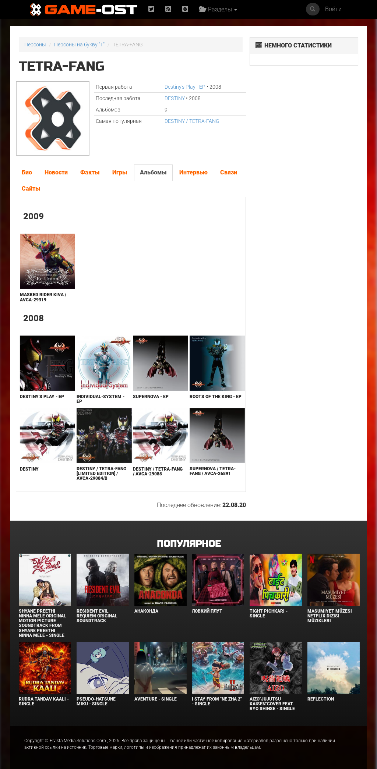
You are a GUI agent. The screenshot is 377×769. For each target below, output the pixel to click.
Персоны (35, 44)
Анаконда (146, 611)
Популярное (189, 544)
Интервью (193, 172)
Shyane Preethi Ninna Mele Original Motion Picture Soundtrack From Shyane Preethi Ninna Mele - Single (42, 623)
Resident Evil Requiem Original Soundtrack (97, 616)
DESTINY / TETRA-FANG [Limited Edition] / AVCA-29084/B (101, 473)
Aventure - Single (155, 699)
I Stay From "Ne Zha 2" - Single (217, 701)
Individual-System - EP (100, 399)
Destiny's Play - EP (185, 87)
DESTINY (175, 98)
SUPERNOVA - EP (151, 396)
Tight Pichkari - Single (269, 614)
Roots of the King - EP (216, 396)
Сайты (31, 188)
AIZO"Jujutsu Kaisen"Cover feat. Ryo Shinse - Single (272, 704)
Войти (333, 9)
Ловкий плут (207, 611)
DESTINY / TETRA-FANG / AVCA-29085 (158, 471)
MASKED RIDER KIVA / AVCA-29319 (43, 297)
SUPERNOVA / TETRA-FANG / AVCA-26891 (213, 471)
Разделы (218, 9)
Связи (228, 172)
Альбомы (153, 172)
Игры (119, 172)
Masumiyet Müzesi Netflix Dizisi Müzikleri (329, 616)
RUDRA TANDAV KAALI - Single (44, 701)
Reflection (320, 699)
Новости (56, 172)
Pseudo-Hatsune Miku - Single (96, 701)
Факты (90, 172)
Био (27, 172)
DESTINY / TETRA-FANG (192, 121)
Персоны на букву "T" (79, 44)
